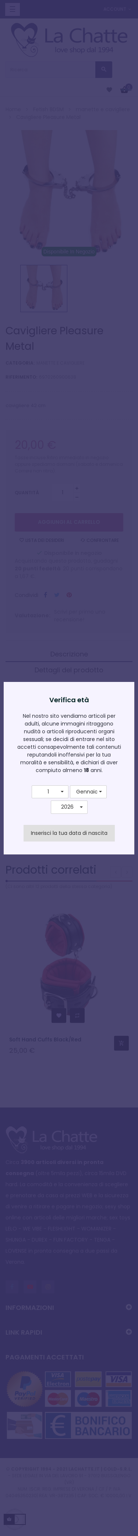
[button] (50, 792)
